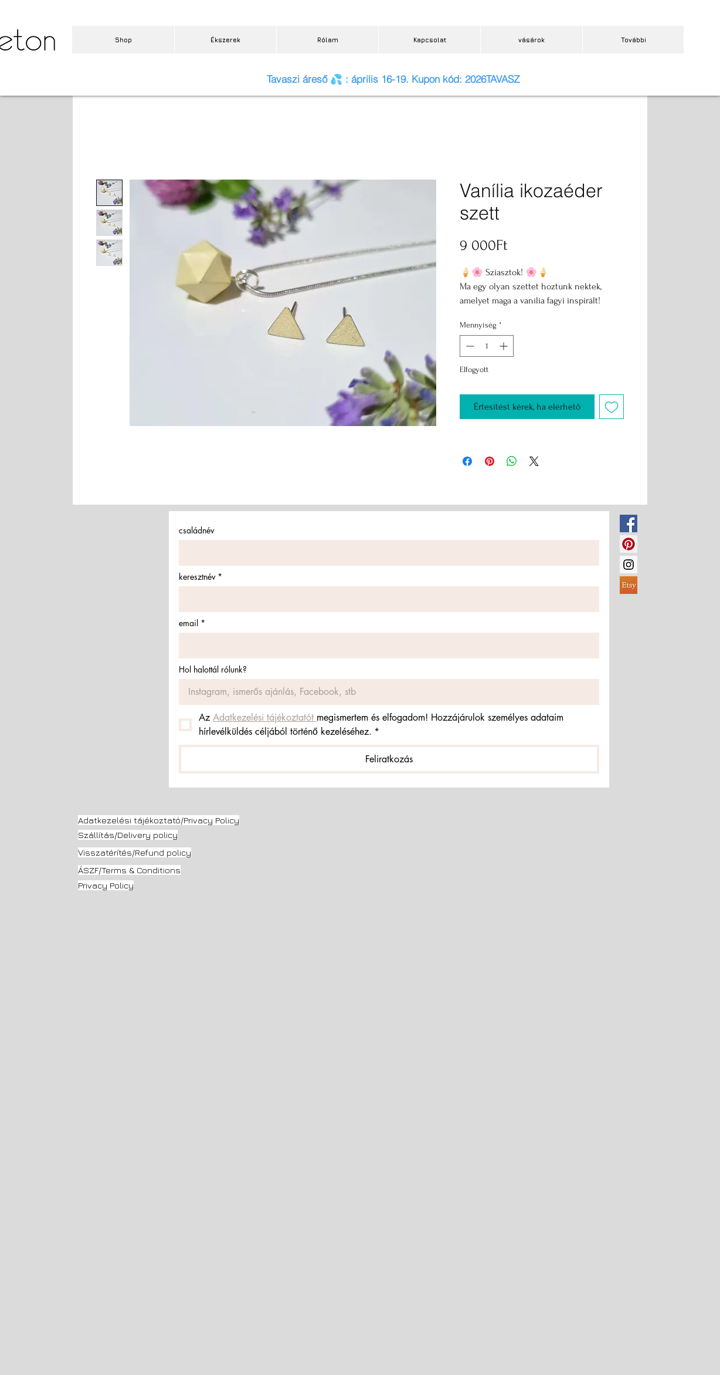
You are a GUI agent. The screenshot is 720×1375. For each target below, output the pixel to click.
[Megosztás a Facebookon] (467, 461)
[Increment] (504, 346)
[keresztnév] (385, 599)
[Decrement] (468, 346)
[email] (385, 645)
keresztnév (200, 577)
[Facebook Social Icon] (628, 523)
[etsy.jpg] (628, 585)
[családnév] (385, 552)
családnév (196, 530)
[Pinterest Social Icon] (628, 544)
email (192, 623)
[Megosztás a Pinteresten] (490, 461)
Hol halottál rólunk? (213, 669)
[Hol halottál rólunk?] (385, 691)
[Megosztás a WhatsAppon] (512, 461)
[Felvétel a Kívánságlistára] (611, 406)
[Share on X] (534, 461)
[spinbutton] (486, 346)
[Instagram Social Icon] (628, 564)
